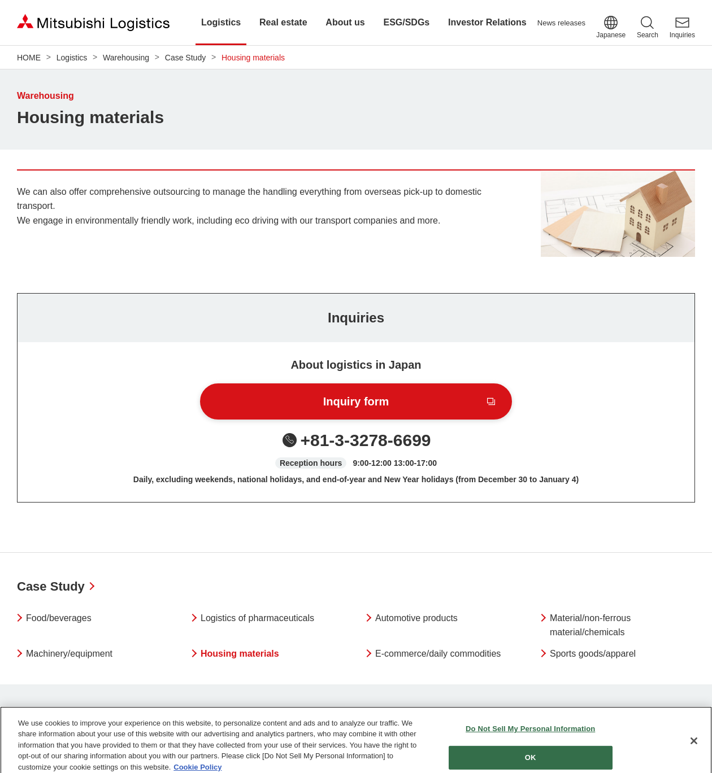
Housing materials (240, 653)
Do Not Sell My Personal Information (530, 733)
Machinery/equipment (69, 653)
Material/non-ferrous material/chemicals (590, 625)
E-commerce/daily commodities (438, 653)
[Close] (693, 745)
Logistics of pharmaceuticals (257, 618)
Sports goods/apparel (593, 653)
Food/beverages (59, 618)
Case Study (51, 586)
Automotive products (416, 618)
